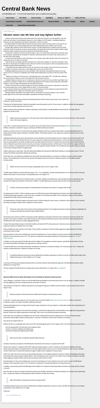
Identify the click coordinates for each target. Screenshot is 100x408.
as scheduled (61, 268)
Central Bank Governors (35, 21)
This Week (23, 18)
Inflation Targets (69, 21)
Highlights (49, 18)
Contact (92, 21)
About (82, 21)
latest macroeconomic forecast (59, 300)
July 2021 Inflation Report (72, 126)
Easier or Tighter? (64, 18)
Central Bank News (26, 9)
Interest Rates (36, 18)
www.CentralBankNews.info (13, 395)
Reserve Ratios (53, 21)
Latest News (10, 18)
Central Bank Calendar (14, 21)
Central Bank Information (27, 25)
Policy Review (80, 18)
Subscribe (9, 25)
